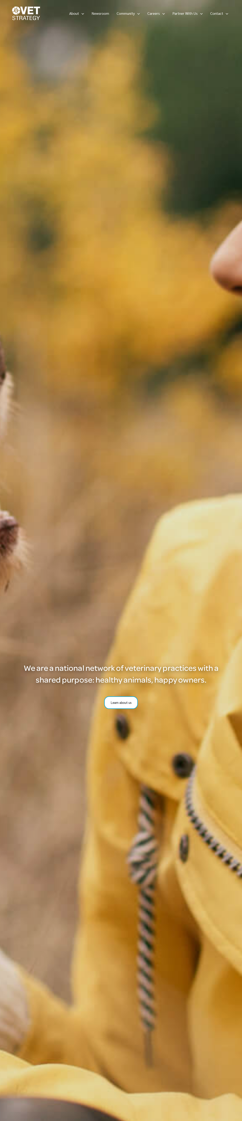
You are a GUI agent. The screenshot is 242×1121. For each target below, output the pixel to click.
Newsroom (100, 13)
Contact (219, 13)
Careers (156, 13)
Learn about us (121, 703)
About (76, 13)
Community (128, 13)
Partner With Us (187, 13)
